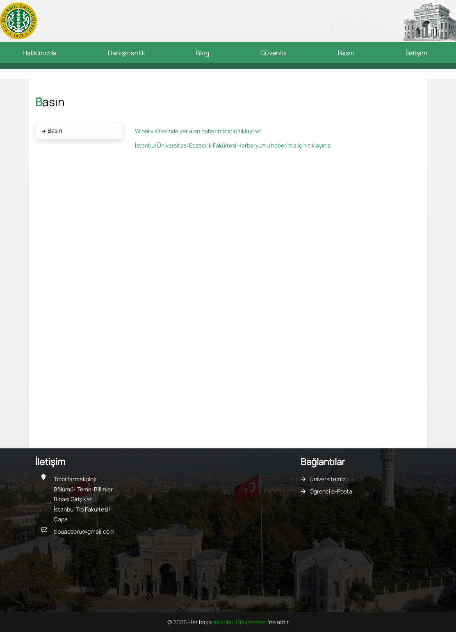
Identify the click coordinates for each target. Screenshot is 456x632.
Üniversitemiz (327, 479)
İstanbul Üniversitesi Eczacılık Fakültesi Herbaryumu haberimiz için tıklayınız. (233, 145)
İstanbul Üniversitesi (241, 622)
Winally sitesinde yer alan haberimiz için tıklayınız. (198, 131)
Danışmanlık (126, 52)
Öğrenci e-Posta (331, 491)
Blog (202, 52)
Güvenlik (273, 52)
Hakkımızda (40, 52)
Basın (346, 52)
